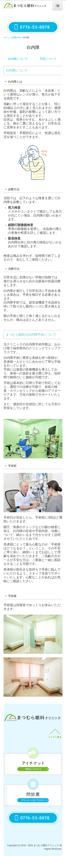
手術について (48, 58)
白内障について (18, 58)
